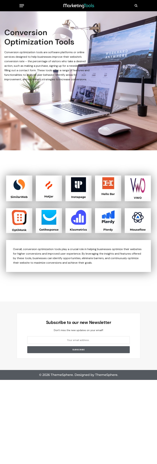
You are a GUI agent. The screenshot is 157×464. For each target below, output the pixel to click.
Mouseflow (137, 229)
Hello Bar (108, 194)
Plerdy (108, 229)
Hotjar (49, 196)
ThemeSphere (106, 374)
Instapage (78, 196)
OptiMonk (19, 229)
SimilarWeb (19, 196)
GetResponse (49, 229)
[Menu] (21, 6)
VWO (137, 197)
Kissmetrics (78, 229)
